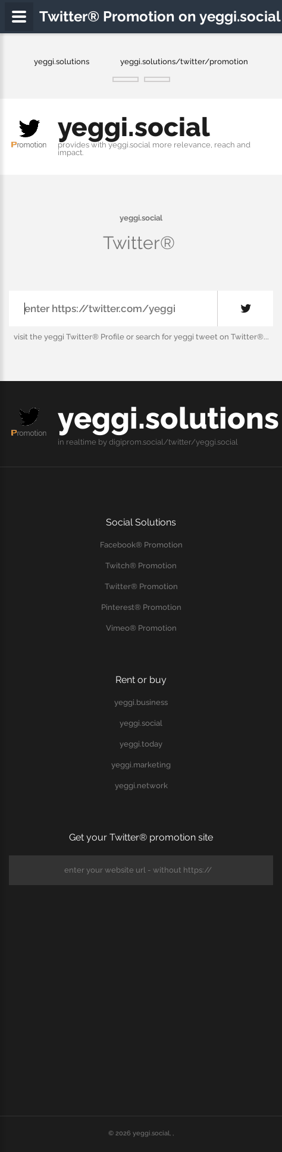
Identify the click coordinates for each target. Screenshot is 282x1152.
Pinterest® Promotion (141, 607)
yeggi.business (141, 702)
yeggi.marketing (141, 764)
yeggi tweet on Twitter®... (221, 336)
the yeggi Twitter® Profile (77, 336)
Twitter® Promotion (141, 586)
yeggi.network (141, 785)
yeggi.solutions (61, 61)
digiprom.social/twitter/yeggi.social (173, 441)
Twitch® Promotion (141, 565)
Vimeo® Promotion (141, 628)
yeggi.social (134, 127)
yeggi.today (141, 743)
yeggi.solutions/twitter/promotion (184, 61)
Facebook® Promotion (141, 544)
